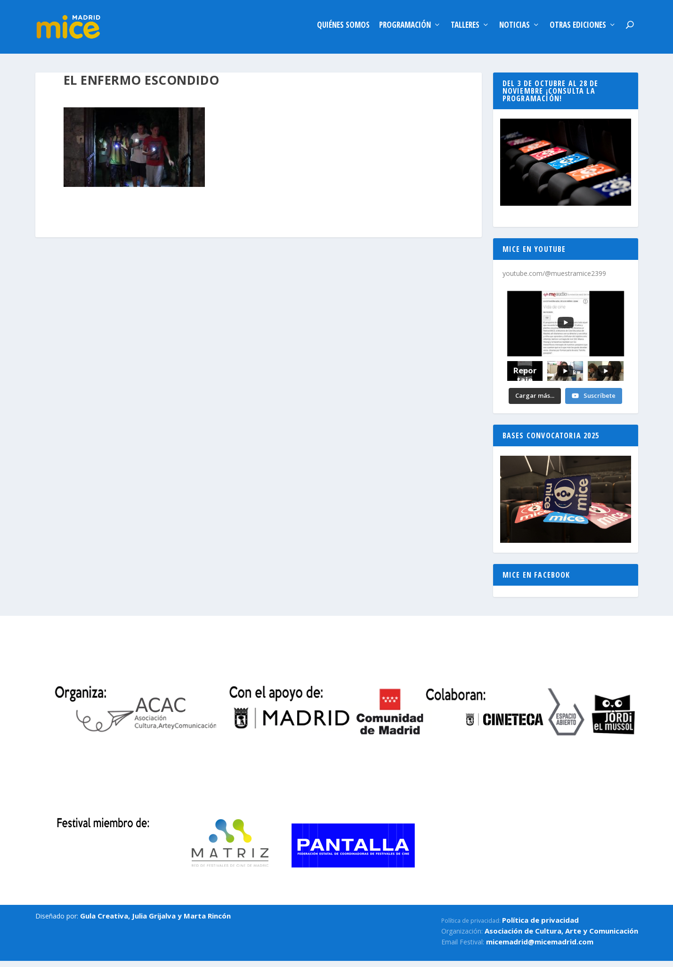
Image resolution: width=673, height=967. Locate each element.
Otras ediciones (578, 29)
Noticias (514, 29)
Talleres (465, 29)
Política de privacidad (540, 924)
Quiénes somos (343, 29)
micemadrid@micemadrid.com (539, 946)
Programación (405, 29)
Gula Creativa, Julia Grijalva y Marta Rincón (155, 920)
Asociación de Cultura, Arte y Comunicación (561, 935)
